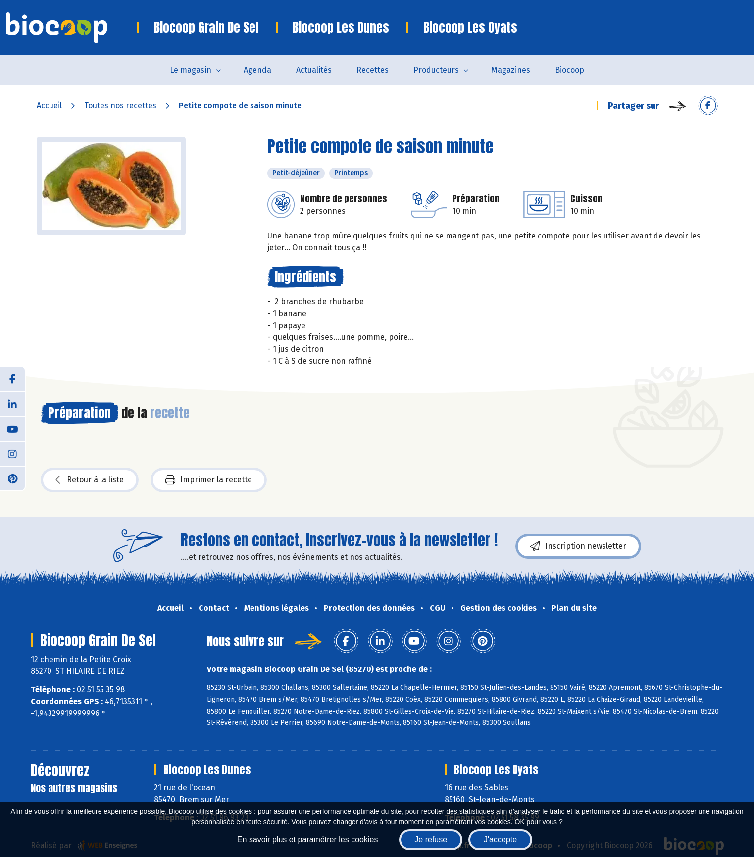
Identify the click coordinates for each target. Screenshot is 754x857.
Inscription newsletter (578, 546)
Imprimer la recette (208, 480)
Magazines (510, 70)
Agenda (257, 70)
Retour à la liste (89, 480)
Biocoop (569, 70)
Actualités (314, 70)
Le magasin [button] (190, 70)
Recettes (372, 70)
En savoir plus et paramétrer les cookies (307, 839)
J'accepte (500, 839)
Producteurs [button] (436, 70)
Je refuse (430, 839)
